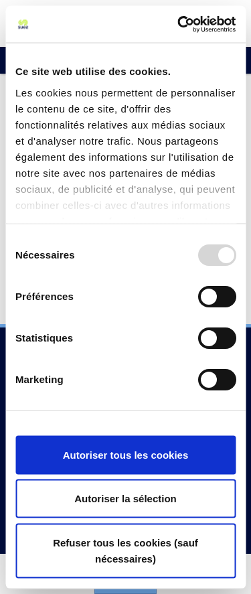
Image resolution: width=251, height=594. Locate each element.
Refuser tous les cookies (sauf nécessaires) (125, 550)
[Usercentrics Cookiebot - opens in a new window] (179, 24)
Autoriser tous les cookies (126, 454)
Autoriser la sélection (125, 498)
